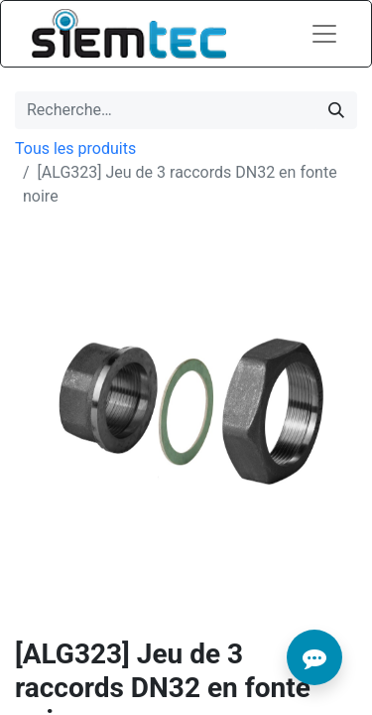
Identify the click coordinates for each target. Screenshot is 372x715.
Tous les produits (75, 148)
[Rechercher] (336, 110)
